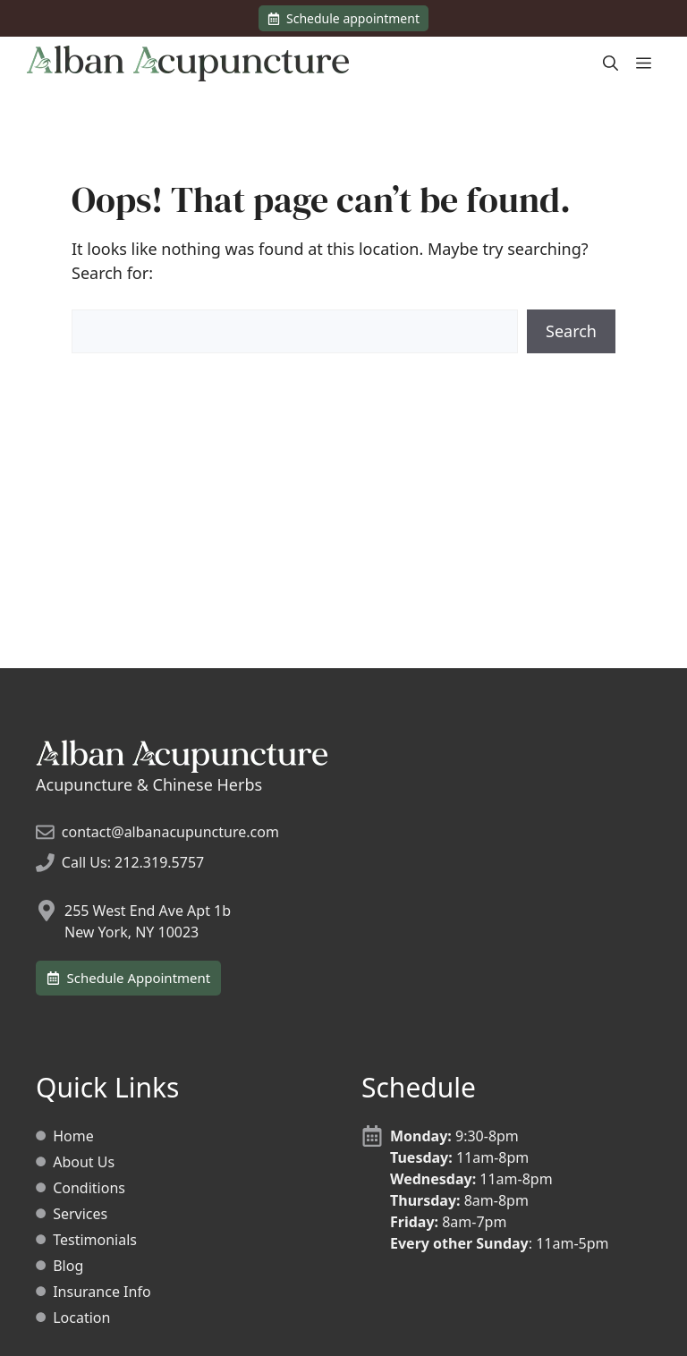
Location (81, 1317)
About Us (83, 1162)
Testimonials (95, 1240)
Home (73, 1136)
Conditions (89, 1188)
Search (571, 331)
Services (80, 1214)
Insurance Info (101, 1291)
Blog (68, 1265)
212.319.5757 (159, 862)
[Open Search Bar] (610, 63)
